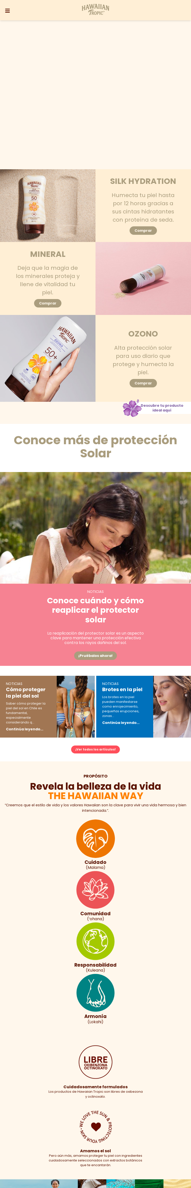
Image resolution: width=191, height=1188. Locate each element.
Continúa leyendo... (24, 729)
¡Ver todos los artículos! (95, 749)
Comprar (143, 230)
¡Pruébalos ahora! (95, 655)
